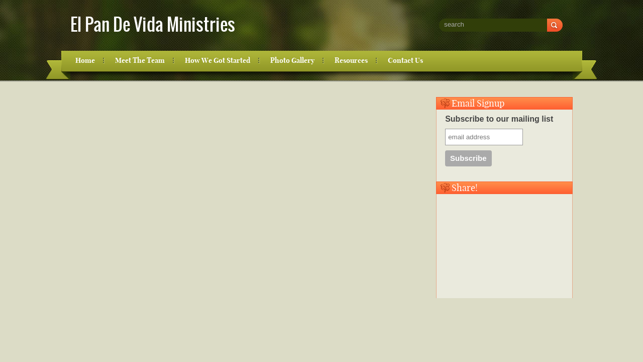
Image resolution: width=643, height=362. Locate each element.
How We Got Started (217, 60)
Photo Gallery (292, 60)
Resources (351, 60)
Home (85, 60)
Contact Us (405, 60)
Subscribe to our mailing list (499, 119)
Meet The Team (140, 60)
